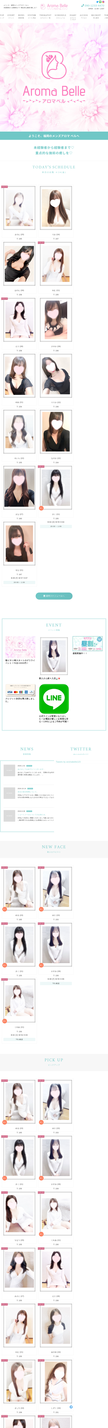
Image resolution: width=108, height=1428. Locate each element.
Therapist (45, 16)
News (21, 16)
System (32, 16)
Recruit (96, 16)
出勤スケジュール (65, 1423)
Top (30, 1423)
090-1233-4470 (92, 5)
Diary (73, 17)
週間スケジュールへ (54, 418)
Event (11, 16)
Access (84, 16)
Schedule (60, 16)
